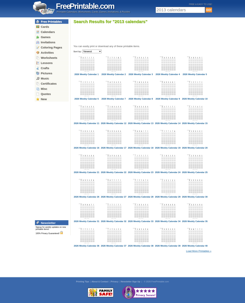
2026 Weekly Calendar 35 (194, 221)
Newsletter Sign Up (131, 281)
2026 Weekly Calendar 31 (86, 221)
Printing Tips (83, 281)
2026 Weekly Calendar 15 (194, 123)
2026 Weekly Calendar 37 (113, 246)
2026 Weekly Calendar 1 (86, 74)
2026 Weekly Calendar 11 (86, 123)
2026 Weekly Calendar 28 (140, 197)
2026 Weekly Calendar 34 (167, 221)
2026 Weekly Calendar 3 (140, 74)
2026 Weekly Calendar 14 (167, 123)
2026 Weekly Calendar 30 (194, 197)
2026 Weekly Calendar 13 (140, 123)
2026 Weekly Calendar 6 (86, 99)
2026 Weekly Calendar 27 (113, 197)
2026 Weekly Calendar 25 (194, 172)
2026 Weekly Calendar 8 (140, 99)
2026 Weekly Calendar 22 (113, 172)
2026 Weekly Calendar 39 (167, 246)
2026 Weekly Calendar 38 (140, 246)
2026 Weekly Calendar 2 (113, 74)
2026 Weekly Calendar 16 (86, 148)
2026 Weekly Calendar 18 (140, 148)
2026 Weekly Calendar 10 (194, 99)
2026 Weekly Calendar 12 (113, 123)
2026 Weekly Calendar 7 (113, 99)
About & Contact (100, 281)
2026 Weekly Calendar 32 (113, 221)
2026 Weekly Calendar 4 (168, 74)
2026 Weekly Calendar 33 (140, 221)
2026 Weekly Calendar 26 (86, 197)
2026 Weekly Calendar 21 (86, 172)
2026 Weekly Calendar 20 (194, 148)
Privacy (115, 281)
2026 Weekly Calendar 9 (168, 99)
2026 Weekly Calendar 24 (167, 172)
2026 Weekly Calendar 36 (86, 246)
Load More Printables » (198, 251)
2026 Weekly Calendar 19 (167, 148)
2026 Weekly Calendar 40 (194, 246)
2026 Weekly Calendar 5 (195, 74)
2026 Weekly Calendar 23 (140, 172)
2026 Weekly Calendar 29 (167, 197)
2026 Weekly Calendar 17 (113, 148)
